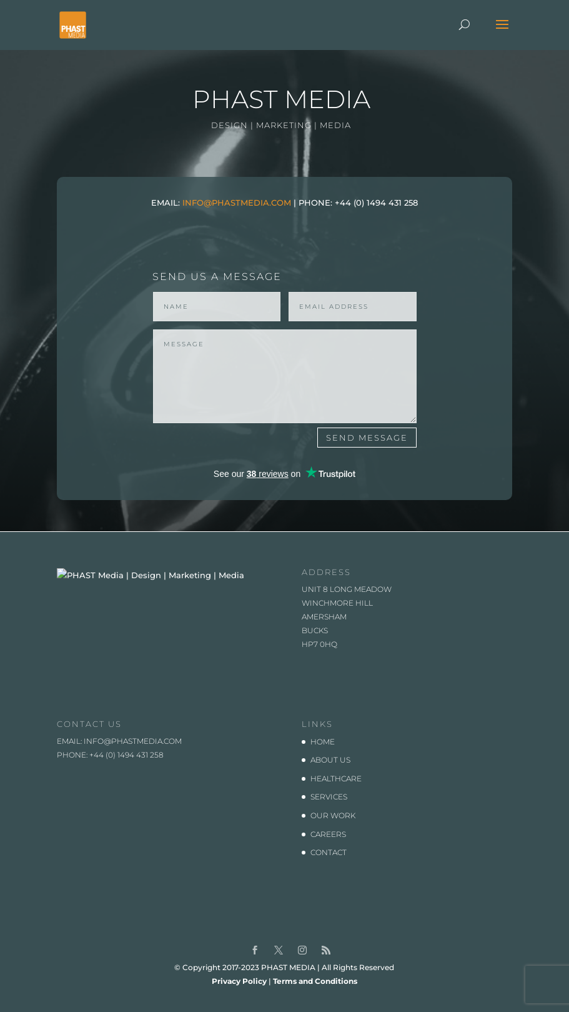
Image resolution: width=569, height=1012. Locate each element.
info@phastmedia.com (133, 754)
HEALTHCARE (336, 793)
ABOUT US (330, 774)
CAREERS (328, 848)
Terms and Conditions (315, 995)
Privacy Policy (239, 995)
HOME (322, 755)
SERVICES (328, 811)
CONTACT (328, 866)
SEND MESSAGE (367, 438)
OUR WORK (332, 829)
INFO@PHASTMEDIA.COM (236, 203)
